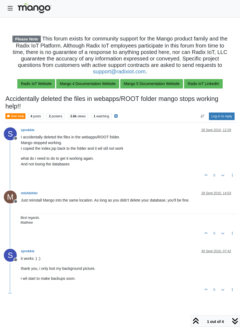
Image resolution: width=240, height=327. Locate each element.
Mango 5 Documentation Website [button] (152, 83)
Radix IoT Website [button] (36, 83)
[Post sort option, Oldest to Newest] (202, 116)
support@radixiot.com (119, 71)
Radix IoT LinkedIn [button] (203, 83)
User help (15, 116)
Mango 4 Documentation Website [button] (88, 83)
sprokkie (27, 130)
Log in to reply (221, 116)
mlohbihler (29, 193)
